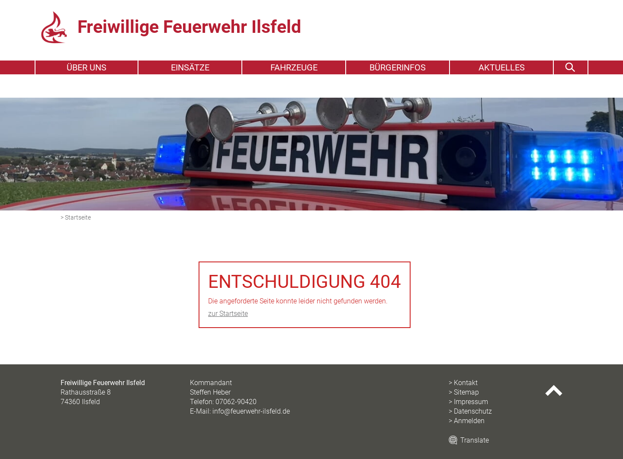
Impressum (471, 402)
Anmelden (469, 421)
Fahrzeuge (294, 90)
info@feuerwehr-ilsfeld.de (251, 411)
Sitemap (466, 392)
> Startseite (76, 217)
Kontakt (466, 383)
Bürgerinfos (397, 90)
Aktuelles (501, 90)
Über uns (86, 90)
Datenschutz (473, 411)
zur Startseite (228, 313)
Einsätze (190, 90)
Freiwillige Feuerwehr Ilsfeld (215, 37)
